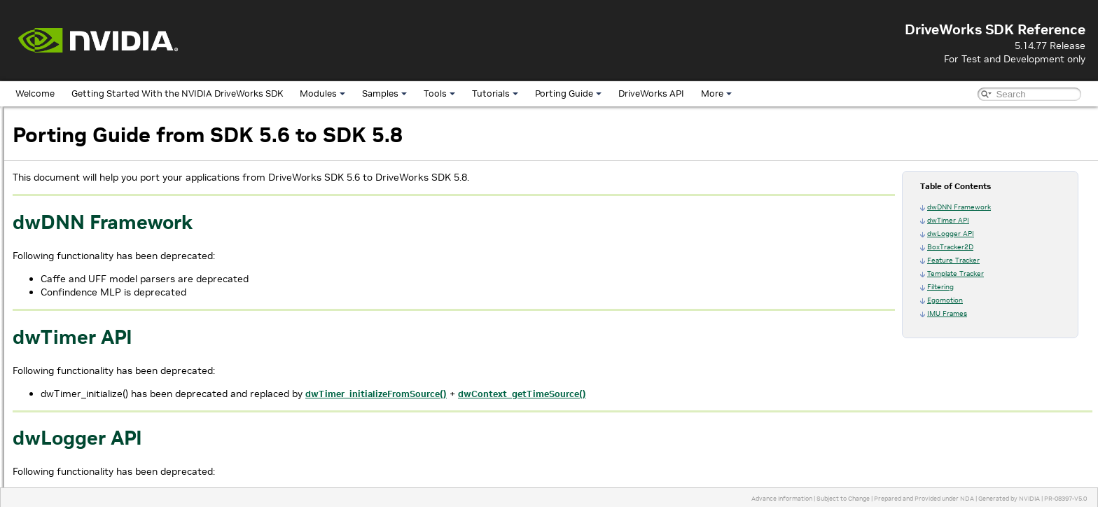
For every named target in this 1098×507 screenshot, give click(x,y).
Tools (439, 93)
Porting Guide (568, 93)
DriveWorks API (651, 93)
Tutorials (495, 93)
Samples (384, 93)
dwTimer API (948, 220)
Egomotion (945, 300)
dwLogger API (950, 233)
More (716, 93)
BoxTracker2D (950, 246)
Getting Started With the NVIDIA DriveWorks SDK (177, 93)
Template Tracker (955, 273)
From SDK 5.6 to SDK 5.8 (83, 280)
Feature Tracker (953, 260)
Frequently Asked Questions (79, 457)
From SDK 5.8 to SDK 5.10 (86, 263)
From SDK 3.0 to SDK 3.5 (83, 376)
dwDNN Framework (959, 206)
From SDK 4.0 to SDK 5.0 (83, 344)
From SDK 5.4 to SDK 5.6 (83, 296)
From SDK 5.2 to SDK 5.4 (83, 312)
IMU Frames (947, 313)
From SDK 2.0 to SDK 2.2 (83, 408)
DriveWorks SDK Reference (67, 118)
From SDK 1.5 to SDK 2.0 (83, 424)
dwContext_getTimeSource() (708, 394)
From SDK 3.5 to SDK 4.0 (83, 360)
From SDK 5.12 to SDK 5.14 (88, 231)
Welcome (35, 93)
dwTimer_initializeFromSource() (561, 394)
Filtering (940, 286)
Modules (322, 93)
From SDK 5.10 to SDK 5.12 (88, 247)
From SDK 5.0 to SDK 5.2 (83, 328)
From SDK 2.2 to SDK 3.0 (83, 392)
